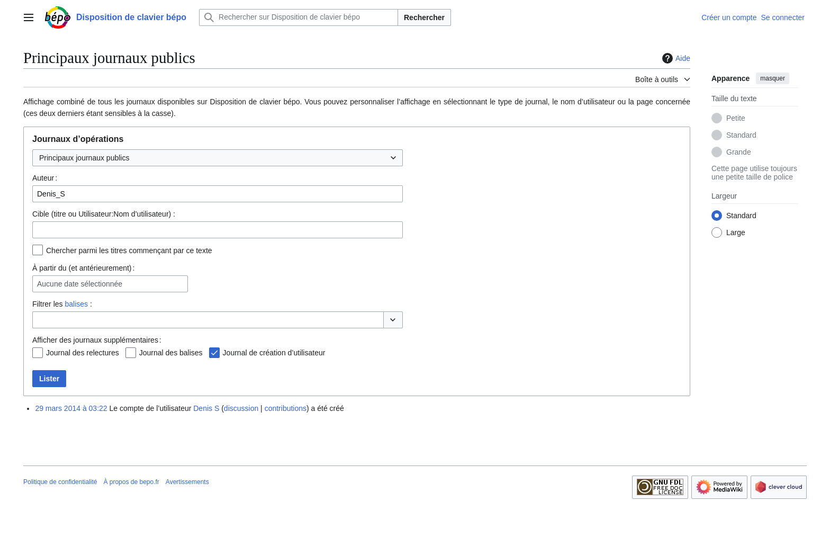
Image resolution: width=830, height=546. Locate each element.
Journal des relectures (82, 352)
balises (76, 304)
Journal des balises (171, 352)
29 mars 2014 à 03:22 (71, 408)
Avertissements (187, 482)
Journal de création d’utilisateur (274, 352)
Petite (735, 118)
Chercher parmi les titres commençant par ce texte (129, 250)
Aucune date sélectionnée (79, 284)
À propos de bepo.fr (131, 482)
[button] (393, 319)
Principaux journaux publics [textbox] (84, 158)
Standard (741, 135)
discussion (241, 408)
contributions (285, 408)
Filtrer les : (62, 304)
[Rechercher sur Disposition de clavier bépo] (298, 17)
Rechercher (424, 17)
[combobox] (217, 157)
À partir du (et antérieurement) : (83, 268)
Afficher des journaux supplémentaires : (96, 340)
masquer (772, 78)
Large (735, 232)
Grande (738, 152)
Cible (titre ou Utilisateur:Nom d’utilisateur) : (103, 214)
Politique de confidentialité (60, 482)
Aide (675, 58)
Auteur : (44, 178)
